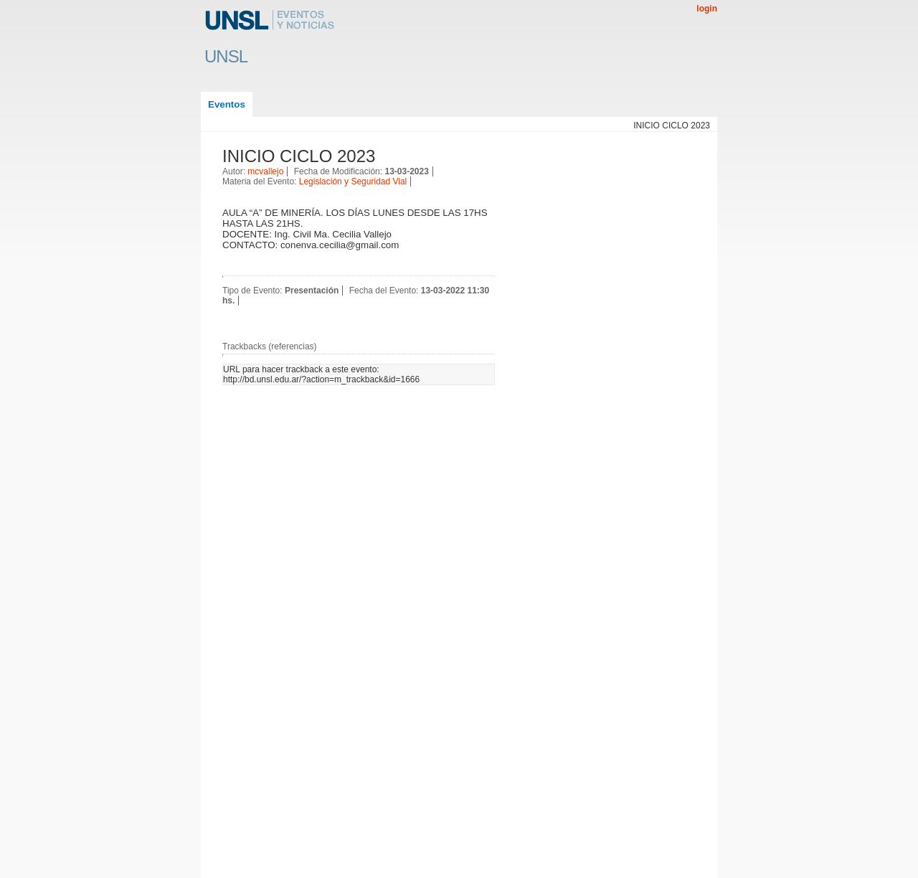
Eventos (226, 104)
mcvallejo (265, 171)
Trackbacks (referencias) (269, 346)
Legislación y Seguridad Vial (353, 181)
